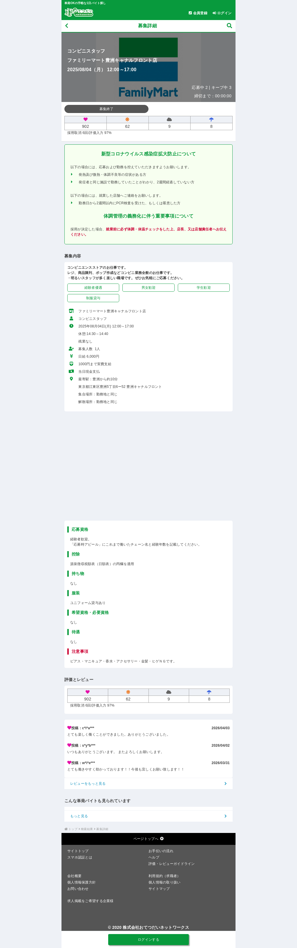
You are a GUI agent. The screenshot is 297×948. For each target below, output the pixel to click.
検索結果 (87, 829)
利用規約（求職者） (164, 876)
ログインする (148, 940)
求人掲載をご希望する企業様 (90, 901)
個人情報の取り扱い (164, 882)
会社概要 (74, 876)
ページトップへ (148, 839)
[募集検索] (229, 26)
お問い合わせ (78, 889)
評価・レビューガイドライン (171, 864)
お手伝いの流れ (160, 851)
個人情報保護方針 (81, 882)
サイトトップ (78, 851)
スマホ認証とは (79, 857)
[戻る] (66, 26)
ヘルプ (153, 857)
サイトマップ (159, 889)
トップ (72, 829)
